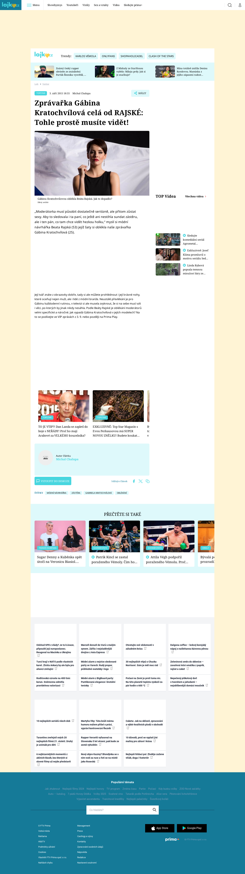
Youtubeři (72, 5)
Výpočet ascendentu (88, 799)
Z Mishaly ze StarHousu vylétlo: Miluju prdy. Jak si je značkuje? (130, 71)
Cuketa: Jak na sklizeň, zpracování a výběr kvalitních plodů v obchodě (144, 724)
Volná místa (44, 831)
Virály (86, 5)
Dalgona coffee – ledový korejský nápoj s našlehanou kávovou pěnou (189, 648)
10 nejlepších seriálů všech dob (55, 720)
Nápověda (82, 852)
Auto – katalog (56, 793)
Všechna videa (194, 196)
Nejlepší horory (95, 788)
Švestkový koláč (159, 799)
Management (83, 825)
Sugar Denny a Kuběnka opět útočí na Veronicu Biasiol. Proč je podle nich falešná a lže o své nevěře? (59, 559)
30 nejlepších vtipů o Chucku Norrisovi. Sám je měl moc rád (144, 663)
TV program (113, 788)
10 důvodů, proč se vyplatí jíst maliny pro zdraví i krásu (142, 739)
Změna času (129, 788)
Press (80, 831)
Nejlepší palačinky (137, 799)
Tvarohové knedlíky (113, 799)
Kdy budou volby (168, 788)
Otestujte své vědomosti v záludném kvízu (140, 647)
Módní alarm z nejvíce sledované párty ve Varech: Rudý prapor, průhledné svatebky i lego (98, 665)
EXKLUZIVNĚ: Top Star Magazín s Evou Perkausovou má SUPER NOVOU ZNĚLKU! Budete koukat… (116, 431)
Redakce (81, 857)
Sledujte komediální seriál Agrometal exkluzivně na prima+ (193, 243)
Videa (116, 5)
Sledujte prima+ (133, 5)
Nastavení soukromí (86, 862)
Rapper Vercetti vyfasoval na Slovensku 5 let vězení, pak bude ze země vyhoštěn (100, 741)
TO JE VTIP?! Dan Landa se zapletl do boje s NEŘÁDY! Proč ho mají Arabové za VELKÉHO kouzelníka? (63, 431)
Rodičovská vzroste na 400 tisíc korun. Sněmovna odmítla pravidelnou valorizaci (53, 682)
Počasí (152, 788)
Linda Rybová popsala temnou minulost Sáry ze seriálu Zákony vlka (195, 273)
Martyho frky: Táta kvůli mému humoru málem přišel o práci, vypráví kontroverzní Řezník (98, 725)
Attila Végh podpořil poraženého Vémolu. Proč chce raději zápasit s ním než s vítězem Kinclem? (168, 559)
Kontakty (81, 841)
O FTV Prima (44, 825)
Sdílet (141, 94)
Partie (142, 788)
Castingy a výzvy (85, 836)
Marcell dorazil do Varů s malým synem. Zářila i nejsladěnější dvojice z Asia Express (98, 649)
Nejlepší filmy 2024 (73, 788)
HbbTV (41, 841)
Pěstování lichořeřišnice (183, 793)
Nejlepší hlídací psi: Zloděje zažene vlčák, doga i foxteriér (145, 756)
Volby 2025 (99, 793)
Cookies (42, 852)
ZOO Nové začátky (189, 788)
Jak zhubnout (52, 788)
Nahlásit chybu (45, 862)
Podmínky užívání (46, 847)
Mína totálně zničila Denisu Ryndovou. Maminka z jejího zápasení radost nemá (192, 73)
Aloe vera (161, 793)
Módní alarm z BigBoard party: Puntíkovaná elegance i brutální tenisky (98, 682)
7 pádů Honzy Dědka (79, 793)
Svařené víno (116, 793)
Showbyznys (54, 5)
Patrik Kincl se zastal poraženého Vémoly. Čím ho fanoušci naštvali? (113, 559)
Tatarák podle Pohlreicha (140, 793)
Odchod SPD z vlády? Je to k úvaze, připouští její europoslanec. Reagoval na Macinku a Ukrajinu (55, 650)
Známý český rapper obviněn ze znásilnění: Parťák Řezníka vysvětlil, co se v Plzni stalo (71, 73)
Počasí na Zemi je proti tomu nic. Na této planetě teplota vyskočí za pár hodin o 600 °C (144, 682)
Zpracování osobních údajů (90, 847)
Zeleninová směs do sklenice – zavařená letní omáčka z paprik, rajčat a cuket (187, 665)
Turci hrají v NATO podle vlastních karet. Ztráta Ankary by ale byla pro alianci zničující (55, 665)
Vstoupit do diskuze (52, 481)
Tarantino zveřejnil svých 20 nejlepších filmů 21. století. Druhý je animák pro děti (54, 741)
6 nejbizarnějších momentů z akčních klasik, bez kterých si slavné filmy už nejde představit (53, 759)
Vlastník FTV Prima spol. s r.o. (52, 857)
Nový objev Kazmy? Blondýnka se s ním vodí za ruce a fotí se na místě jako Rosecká (100, 758)
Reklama (42, 836)
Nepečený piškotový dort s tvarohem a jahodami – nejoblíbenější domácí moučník (189, 682)
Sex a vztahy (101, 5)
